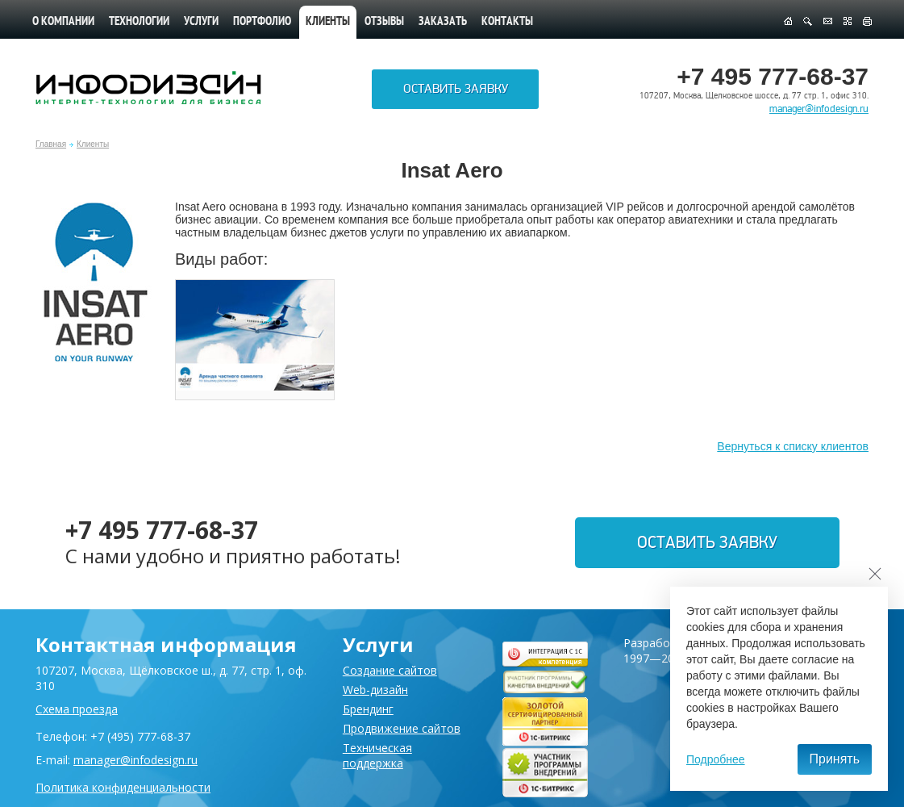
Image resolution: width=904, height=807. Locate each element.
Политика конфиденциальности (122, 787)
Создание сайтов (390, 670)
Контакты (507, 22)
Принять (835, 759)
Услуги (201, 22)
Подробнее (715, 759)
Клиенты (93, 144)
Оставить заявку (455, 90)
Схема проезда (76, 709)
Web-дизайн (375, 689)
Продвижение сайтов (401, 728)
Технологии (139, 22)
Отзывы (384, 22)
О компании (63, 22)
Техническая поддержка (377, 755)
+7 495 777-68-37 (162, 529)
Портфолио (262, 22)
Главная (50, 144)
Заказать (443, 22)
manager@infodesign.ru (819, 108)
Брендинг (368, 709)
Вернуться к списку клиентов (793, 446)
